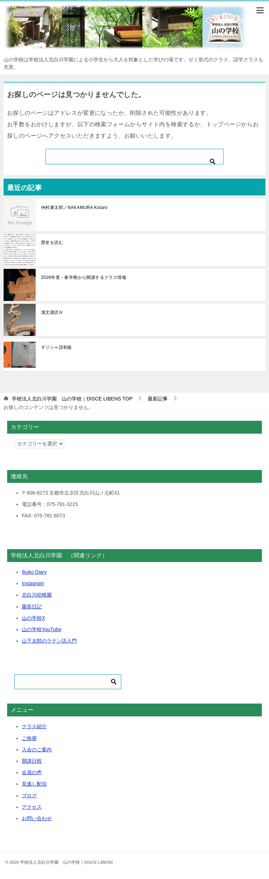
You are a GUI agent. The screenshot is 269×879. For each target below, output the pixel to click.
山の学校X (33, 618)
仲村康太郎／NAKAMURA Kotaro (74, 207)
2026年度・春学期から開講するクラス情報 (83, 277)
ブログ (29, 795)
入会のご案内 (37, 749)
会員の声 (32, 772)
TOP (72, 399)
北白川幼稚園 (37, 595)
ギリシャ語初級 (56, 347)
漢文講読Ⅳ (52, 312)
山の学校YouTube (41, 629)
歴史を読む (52, 242)
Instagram (33, 583)
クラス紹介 (34, 726)
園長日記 (32, 606)
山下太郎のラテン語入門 (49, 641)
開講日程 (32, 761)
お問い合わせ (37, 818)
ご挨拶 (29, 738)
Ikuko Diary (34, 572)
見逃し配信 (34, 784)
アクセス (32, 807)
